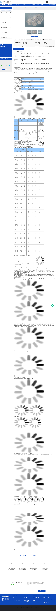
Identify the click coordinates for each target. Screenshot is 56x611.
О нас (24, 4)
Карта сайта (18, 607)
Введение (25, 597)
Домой (3, 4)
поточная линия (36, 597)
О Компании (2, 44)
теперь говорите (52, 4)
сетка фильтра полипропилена (6, 17)
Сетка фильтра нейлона (6, 15)
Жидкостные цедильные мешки (6, 27)
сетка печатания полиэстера (6, 32)
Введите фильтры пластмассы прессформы (6, 39)
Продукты (10, 4)
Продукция (6, 8)
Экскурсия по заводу (31, 4)
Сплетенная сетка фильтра (6, 12)
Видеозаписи (17, 4)
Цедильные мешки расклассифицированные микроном (6, 22)
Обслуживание (26, 600)
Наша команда (26, 601)
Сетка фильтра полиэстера (6, 10)
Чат (34, 36)
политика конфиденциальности (27, 607)
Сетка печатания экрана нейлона (6, 34)
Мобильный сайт (37, 607)
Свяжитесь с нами (44, 4)
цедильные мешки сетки (6, 25)
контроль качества (3, 48)
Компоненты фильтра (6, 37)
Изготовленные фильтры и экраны (6, 20)
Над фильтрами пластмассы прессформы (6, 42)
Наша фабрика (3, 46)
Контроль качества (37, 4)
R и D (34, 600)
